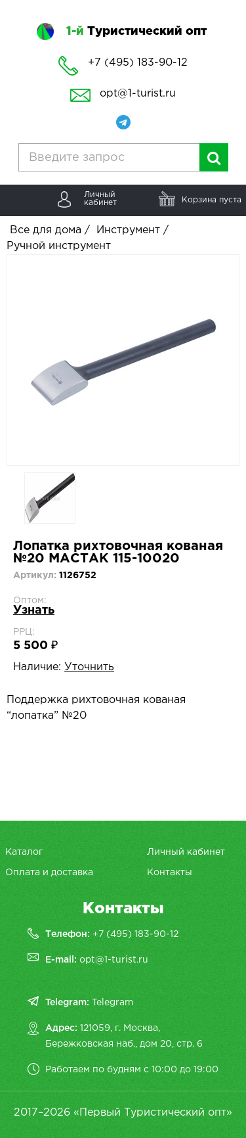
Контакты (169, 872)
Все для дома (45, 230)
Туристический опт (136, 31)
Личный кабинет (186, 852)
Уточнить (89, 667)
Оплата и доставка (49, 872)
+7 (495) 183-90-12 (135, 934)
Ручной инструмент (59, 246)
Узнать (33, 610)
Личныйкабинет (100, 198)
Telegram (112, 1003)
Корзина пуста (211, 200)
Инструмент (128, 230)
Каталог (24, 852)
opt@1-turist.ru (138, 94)
